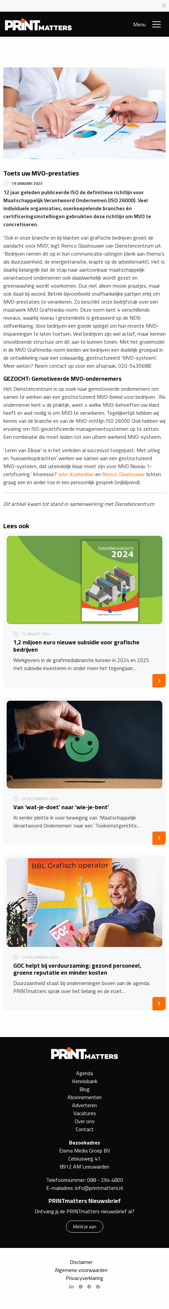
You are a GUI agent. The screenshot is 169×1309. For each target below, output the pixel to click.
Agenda (84, 1073)
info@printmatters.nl (99, 1188)
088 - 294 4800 (105, 1180)
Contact (85, 1129)
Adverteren (84, 1105)
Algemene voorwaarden (81, 1270)
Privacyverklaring (84, 1278)
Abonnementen (84, 1097)
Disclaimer (81, 1262)
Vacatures (84, 1113)
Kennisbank (84, 1081)
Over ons (85, 1121)
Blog (84, 1089)
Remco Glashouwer (123, 474)
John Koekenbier (76, 474)
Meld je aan (84, 1226)
